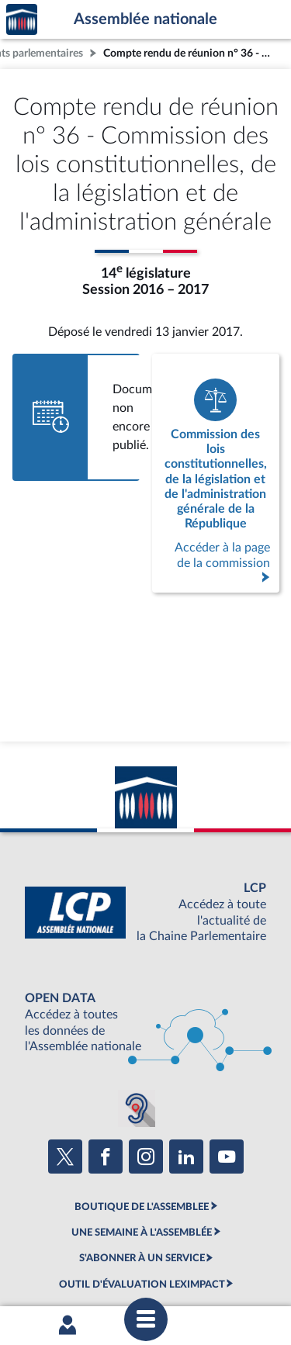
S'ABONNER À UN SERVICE (142, 1258)
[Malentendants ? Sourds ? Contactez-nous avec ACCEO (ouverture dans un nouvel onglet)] (136, 1108)
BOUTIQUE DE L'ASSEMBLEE (141, 1207)
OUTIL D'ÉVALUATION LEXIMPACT (142, 1284)
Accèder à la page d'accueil (21, 20)
